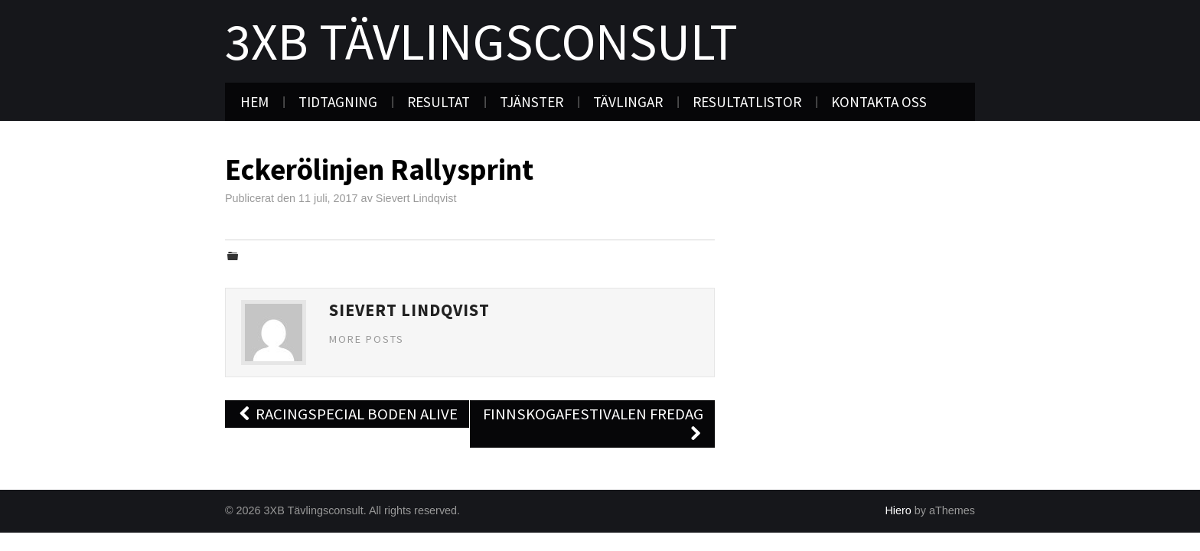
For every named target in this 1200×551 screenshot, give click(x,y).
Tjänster (531, 102)
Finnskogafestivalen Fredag (593, 424)
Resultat (438, 102)
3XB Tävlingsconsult (481, 41)
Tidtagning (337, 102)
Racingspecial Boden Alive (347, 414)
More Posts (366, 339)
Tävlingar (628, 102)
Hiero (898, 510)
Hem (254, 102)
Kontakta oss (879, 102)
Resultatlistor (747, 102)
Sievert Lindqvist (416, 198)
